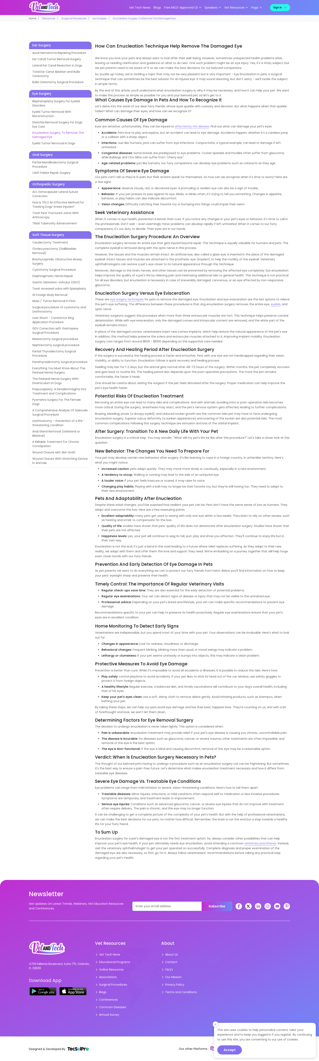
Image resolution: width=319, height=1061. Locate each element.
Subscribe (217, 906)
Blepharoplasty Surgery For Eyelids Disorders (56, 103)
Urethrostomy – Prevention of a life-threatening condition (58, 423)
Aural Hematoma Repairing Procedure (59, 53)
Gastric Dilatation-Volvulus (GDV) (56, 282)
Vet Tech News (139, 7)
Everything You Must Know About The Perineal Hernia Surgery (58, 370)
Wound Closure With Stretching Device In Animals (60, 461)
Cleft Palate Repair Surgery (51, 173)
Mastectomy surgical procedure (55, 339)
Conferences (106, 1000)
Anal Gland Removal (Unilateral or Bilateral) (56, 433)
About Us (169, 954)
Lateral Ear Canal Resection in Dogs (57, 65)
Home (32, 18)
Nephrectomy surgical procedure (56, 345)
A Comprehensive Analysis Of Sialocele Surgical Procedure (60, 412)
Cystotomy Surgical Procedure (54, 270)
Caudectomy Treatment (50, 242)
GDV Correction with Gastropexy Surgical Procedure (55, 330)
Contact (169, 962)
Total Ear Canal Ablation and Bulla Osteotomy (56, 74)
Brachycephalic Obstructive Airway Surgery (57, 261)
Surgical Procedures (73, 18)
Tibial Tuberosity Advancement (54, 223)
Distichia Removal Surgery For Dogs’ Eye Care (57, 124)
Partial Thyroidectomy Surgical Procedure (54, 353)
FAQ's (167, 970)
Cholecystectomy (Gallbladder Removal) (54, 251)
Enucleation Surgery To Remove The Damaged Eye (58, 135)
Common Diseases (110, 1007)
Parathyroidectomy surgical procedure (59, 362)
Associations (106, 977)
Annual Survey (107, 1015)
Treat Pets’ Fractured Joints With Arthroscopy (55, 215)
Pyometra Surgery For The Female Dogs (56, 402)
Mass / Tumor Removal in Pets (53, 301)
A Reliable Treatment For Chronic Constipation (55, 444)
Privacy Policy (172, 985)
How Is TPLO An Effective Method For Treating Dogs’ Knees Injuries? (58, 204)
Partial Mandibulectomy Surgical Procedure (55, 164)
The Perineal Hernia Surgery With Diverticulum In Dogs (55, 381)
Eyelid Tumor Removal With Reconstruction (51, 114)
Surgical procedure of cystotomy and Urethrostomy (59, 309)
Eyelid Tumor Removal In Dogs (53, 143)
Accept (230, 1050)
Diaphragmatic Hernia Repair (52, 276)
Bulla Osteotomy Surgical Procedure (58, 82)
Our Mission (171, 977)
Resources (48, 18)
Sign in (280, 7)
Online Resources (109, 970)
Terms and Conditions (179, 992)
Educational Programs (112, 962)
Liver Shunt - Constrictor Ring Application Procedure (53, 320)
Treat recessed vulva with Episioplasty (59, 289)
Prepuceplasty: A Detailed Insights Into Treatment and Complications (59, 391)
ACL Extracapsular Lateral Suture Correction (55, 194)
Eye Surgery (100, 18)
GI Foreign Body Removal (49, 295)
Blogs (157, 7)
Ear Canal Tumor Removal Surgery (56, 59)
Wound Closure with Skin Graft (53, 452)
